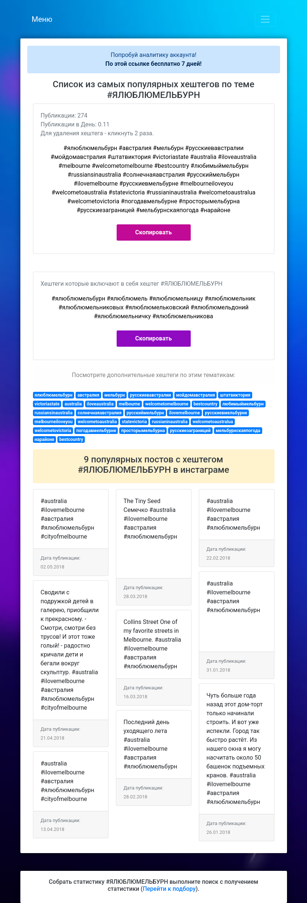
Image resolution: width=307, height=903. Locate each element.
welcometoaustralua (213, 421)
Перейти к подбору (169, 888)
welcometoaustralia (97, 421)
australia (73, 404)
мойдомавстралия (195, 395)
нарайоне (44, 439)
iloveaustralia (100, 404)
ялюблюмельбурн (53, 395)
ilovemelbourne (184, 412)
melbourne (129, 404)
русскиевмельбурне (226, 412)
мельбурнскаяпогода (238, 430)
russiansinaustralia (53, 412)
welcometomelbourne (166, 404)
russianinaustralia (169, 421)
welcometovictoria (52, 430)
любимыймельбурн (242, 404)
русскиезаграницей (190, 430)
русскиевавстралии (150, 395)
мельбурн (114, 395)
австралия (88, 395)
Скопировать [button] (153, 232)
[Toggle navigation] (265, 19)
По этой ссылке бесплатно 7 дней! (154, 63)
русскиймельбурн (145, 412)
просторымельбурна (143, 430)
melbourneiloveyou (53, 421)
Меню (42, 19)
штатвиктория (235, 395)
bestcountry (205, 404)
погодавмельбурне (96, 430)
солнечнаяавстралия (99, 412)
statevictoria (134, 421)
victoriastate (46, 404)
